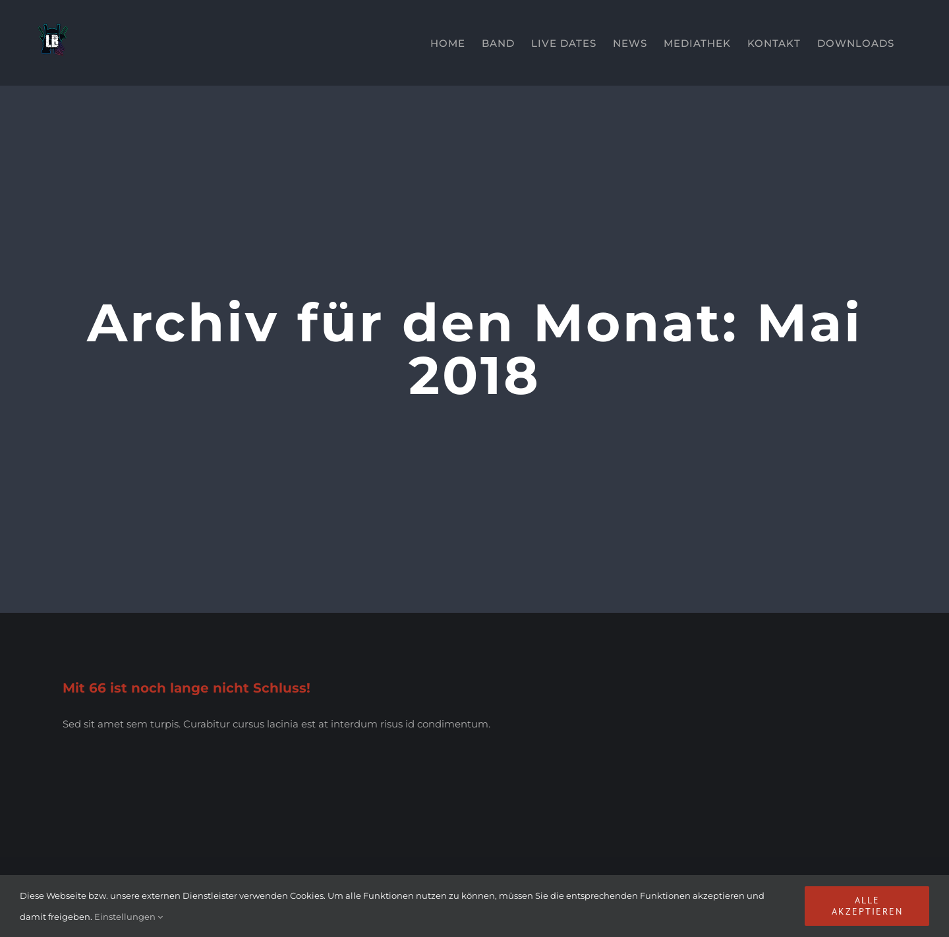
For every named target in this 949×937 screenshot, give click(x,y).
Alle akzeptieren (867, 905)
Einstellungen (128, 916)
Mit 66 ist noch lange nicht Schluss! (186, 688)
